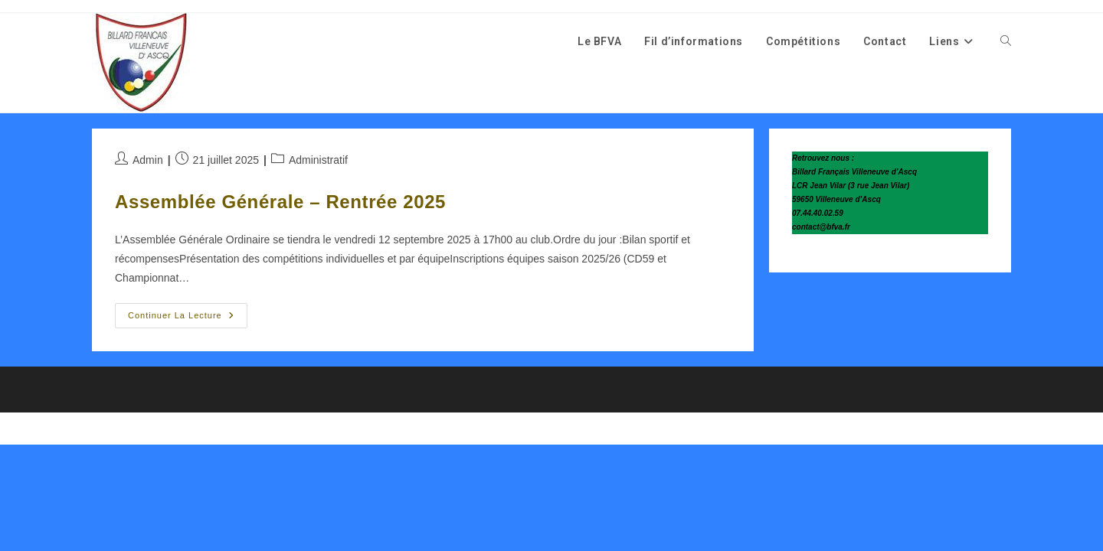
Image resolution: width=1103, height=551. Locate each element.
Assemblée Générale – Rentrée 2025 (280, 201)
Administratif (318, 160)
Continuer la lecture (187, 319)
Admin (148, 160)
